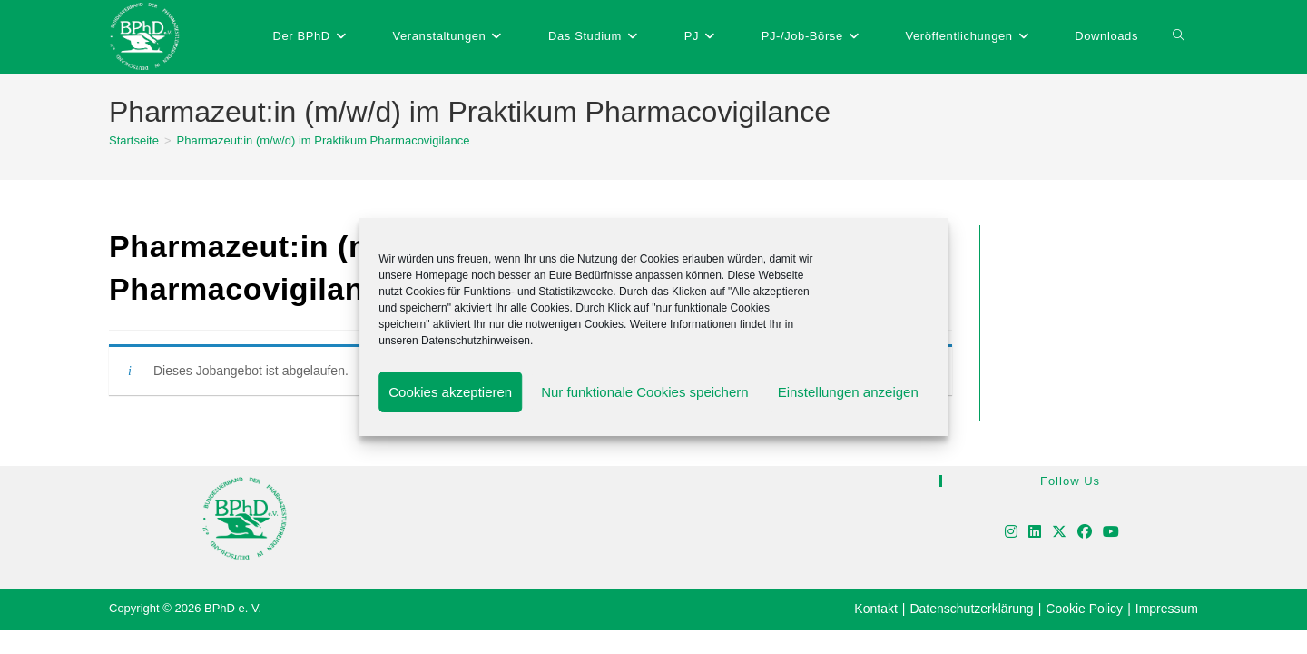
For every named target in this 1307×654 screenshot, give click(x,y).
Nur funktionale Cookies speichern (644, 392)
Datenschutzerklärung (971, 608)
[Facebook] (1084, 533)
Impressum (1166, 608)
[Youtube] (1111, 533)
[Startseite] (134, 140)
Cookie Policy (1084, 608)
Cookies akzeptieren (450, 392)
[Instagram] (1011, 533)
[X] (1059, 533)
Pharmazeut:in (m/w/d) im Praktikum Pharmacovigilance (323, 140)
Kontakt (875, 608)
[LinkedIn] (1034, 533)
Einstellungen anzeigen (848, 392)
